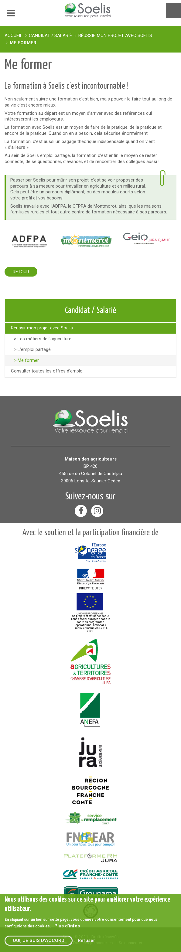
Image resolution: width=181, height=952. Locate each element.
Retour (21, 271)
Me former (23, 43)
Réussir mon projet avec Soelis (115, 35)
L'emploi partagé (34, 349)
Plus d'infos (67, 926)
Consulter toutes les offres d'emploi (47, 371)
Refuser (86, 940)
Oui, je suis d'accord (38, 940)
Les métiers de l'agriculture (44, 339)
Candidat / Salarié (50, 35)
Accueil (13, 35)
